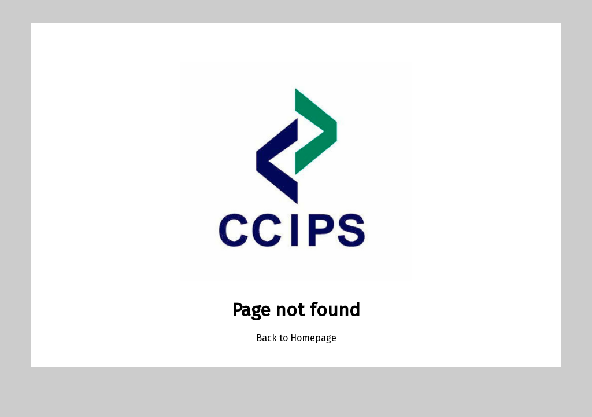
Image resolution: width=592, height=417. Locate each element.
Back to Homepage (296, 337)
